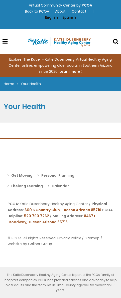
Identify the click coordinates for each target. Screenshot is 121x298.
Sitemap (92, 238)
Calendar (60, 186)
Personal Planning (57, 175)
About (60, 11)
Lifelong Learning (27, 186)
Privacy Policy (69, 238)
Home (9, 83)
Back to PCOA (37, 11)
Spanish (69, 17)
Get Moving (22, 175)
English (51, 17)
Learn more (70, 71)
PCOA (87, 5)
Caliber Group (40, 243)
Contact (79, 11)
